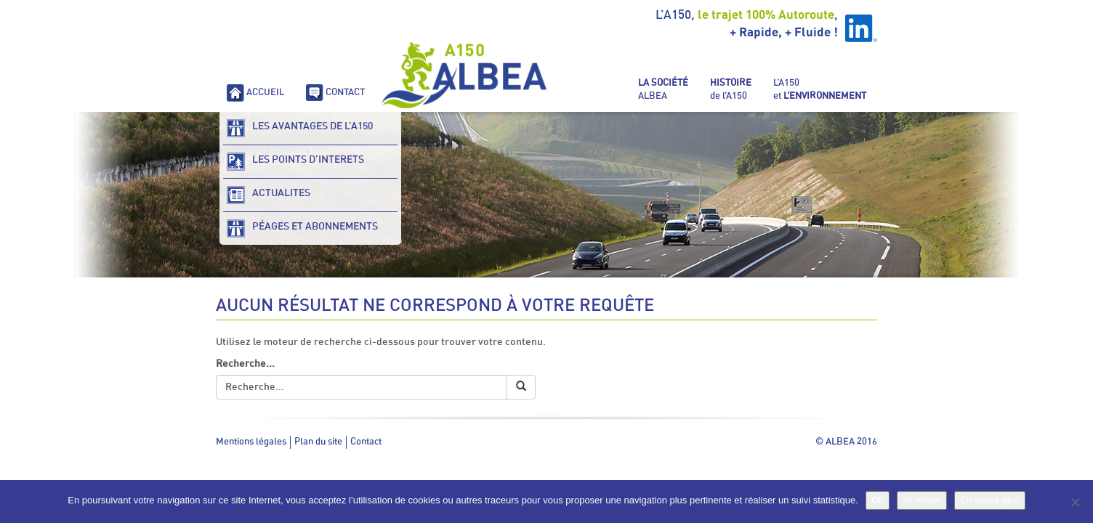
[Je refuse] (1075, 502)
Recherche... (245, 364)
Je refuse (922, 500)
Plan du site (318, 442)
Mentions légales (251, 442)
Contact (366, 442)
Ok (877, 500)
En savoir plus (990, 500)
